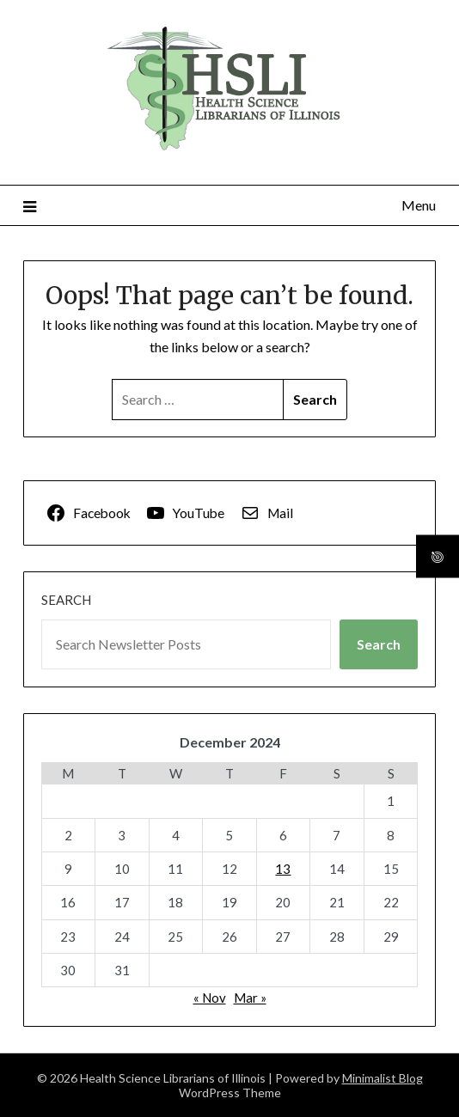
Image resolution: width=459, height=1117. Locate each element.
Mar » (250, 997)
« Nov (209, 997)
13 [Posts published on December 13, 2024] (283, 868)
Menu (418, 205)
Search (66, 599)
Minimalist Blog (382, 1078)
